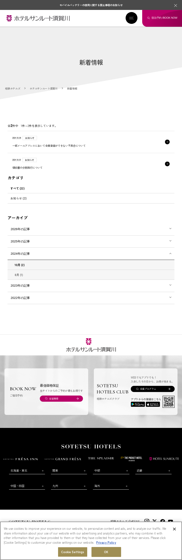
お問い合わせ (18, 528)
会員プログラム (148, 389)
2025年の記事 (20, 241)
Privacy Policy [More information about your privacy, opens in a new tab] (106, 549)
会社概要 (35, 528)
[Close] (174, 536)
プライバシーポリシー (138, 528)
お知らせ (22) (18, 198)
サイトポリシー (113, 528)
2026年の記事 (20, 229)
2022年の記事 (20, 298)
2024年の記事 (20, 253)
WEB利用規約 (93, 528)
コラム (78, 528)
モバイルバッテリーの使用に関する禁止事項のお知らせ (91, 5)
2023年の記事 (20, 285)
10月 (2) (20, 265)
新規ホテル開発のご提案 (57, 528)
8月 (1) (19, 275)
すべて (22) (17, 188)
